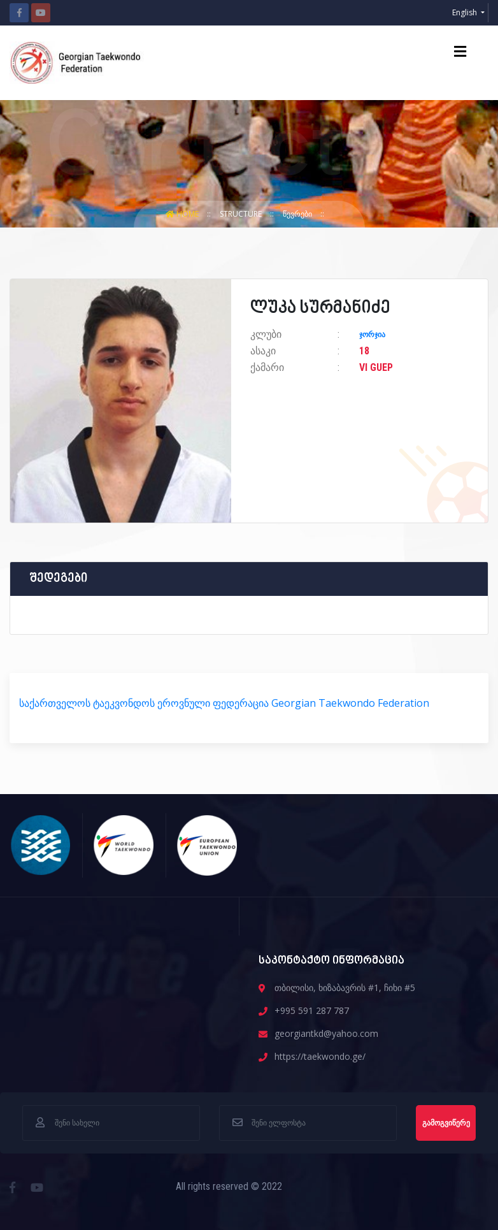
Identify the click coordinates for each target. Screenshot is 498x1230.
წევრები (298, 213)
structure (242, 213)
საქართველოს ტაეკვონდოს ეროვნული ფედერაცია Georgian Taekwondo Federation (224, 703)
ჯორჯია (372, 334)
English (465, 12)
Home (183, 213)
